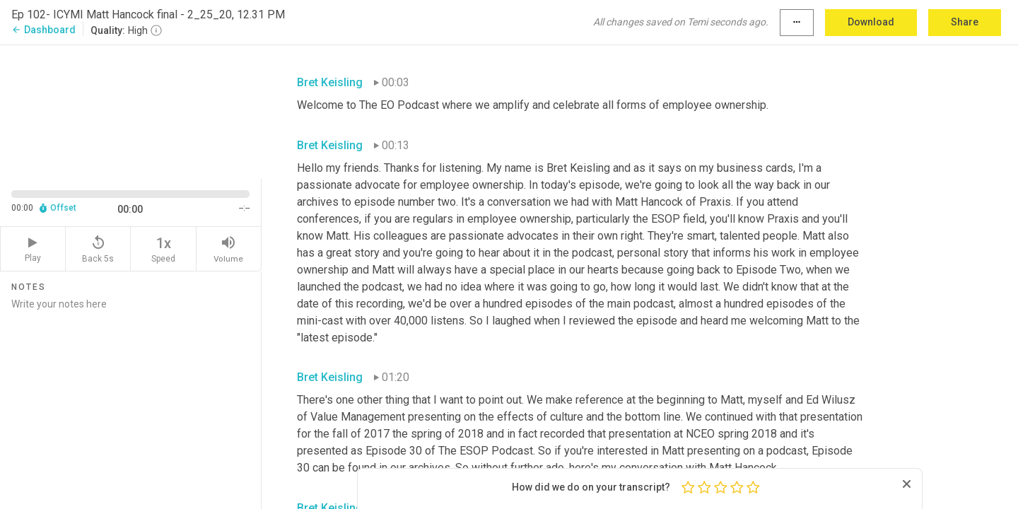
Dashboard (43, 29)
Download (871, 22)
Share (964, 22)
